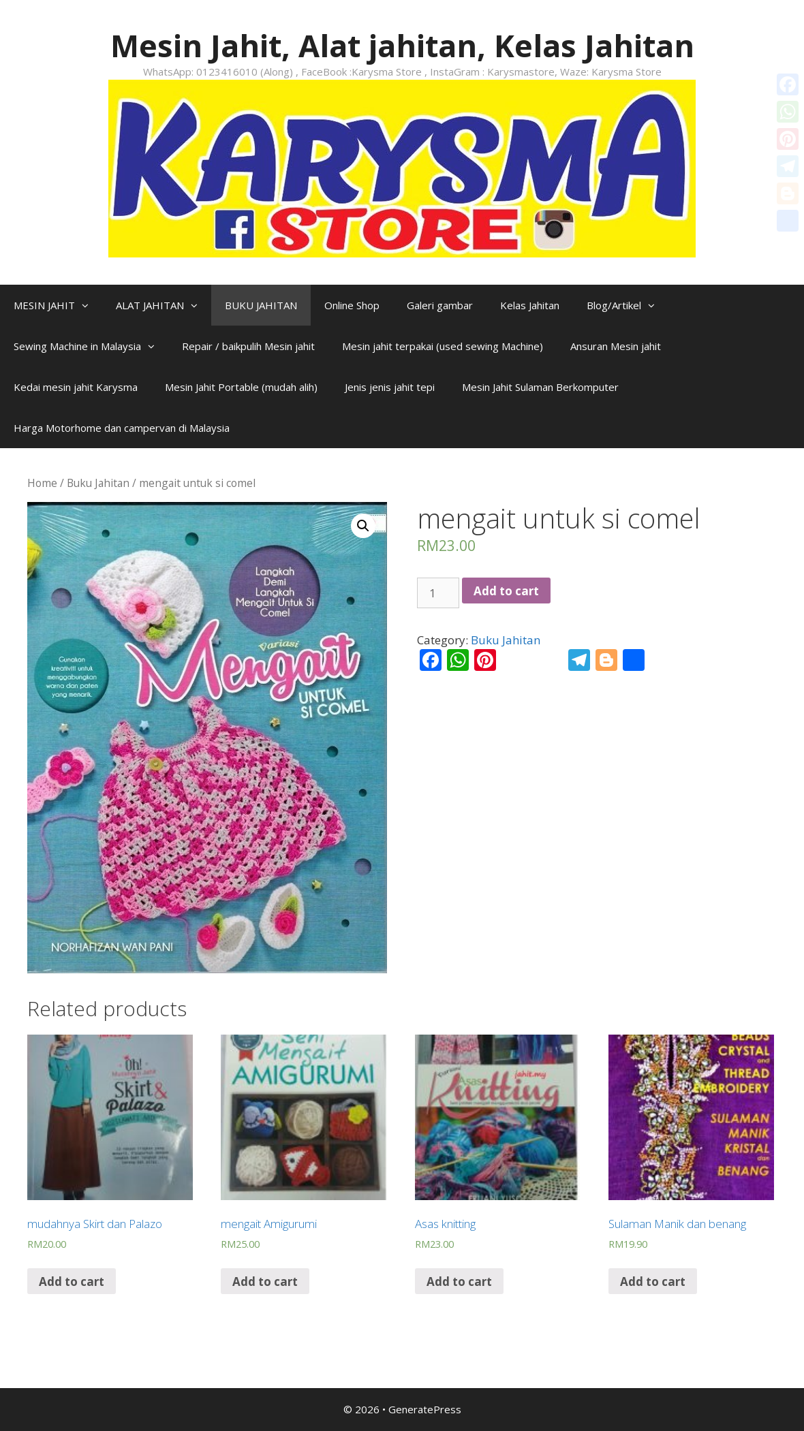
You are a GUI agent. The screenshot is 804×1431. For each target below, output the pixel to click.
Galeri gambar (440, 305)
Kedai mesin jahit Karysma (76, 387)
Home (42, 482)
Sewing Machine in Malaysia (91, 346)
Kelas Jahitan (529, 305)
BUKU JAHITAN (261, 305)
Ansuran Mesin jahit (615, 346)
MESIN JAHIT (58, 305)
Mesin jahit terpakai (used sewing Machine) (442, 346)
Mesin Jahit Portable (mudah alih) (241, 387)
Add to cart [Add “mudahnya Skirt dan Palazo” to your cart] (71, 1281)
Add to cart (506, 591)
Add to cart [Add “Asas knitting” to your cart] (459, 1281)
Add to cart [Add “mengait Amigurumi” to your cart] (265, 1281)
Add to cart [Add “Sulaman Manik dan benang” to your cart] (652, 1281)
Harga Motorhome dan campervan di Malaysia (122, 428)
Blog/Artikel (627, 305)
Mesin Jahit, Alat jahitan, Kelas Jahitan (402, 45)
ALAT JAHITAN (163, 305)
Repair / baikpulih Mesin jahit (248, 346)
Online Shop (352, 305)
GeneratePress (424, 1409)
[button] (88, 305)
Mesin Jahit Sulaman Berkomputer (540, 387)
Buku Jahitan (98, 482)
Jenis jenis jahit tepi (390, 387)
